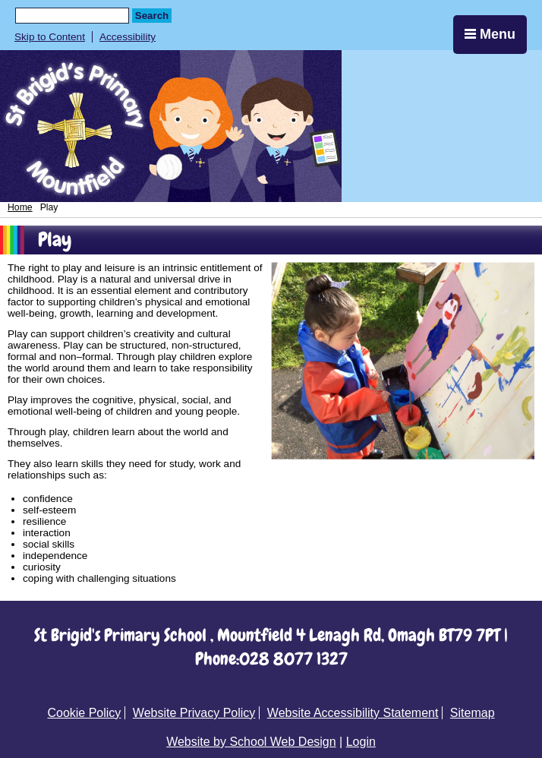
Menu (490, 34)
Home (20, 207)
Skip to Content (49, 37)
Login (361, 741)
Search (152, 15)
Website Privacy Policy (194, 712)
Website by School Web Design (251, 741)
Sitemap (472, 712)
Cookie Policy (84, 712)
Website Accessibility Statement (353, 712)
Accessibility (127, 37)
